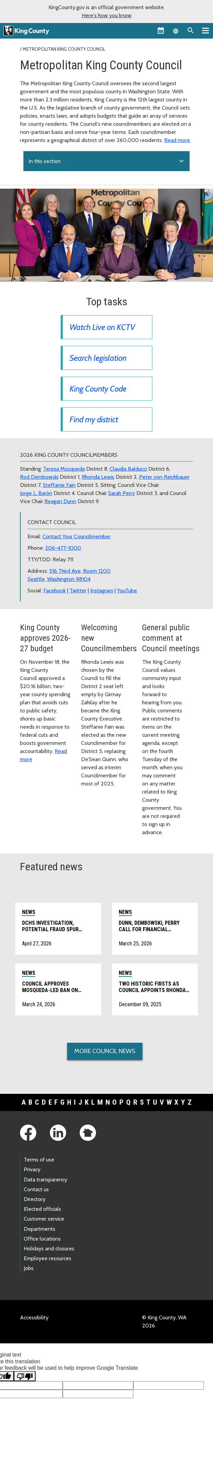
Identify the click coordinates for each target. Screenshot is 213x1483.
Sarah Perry (121, 493)
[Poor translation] (25, 1376)
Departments (39, 1229)
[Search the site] (190, 30)
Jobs (29, 1268)
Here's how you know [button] (107, 15)
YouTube (127, 590)
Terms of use (39, 1159)
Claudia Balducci (128, 469)
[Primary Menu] (205, 30)
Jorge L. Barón (36, 493)
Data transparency (45, 1179)
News (28, 912)
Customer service (44, 1219)
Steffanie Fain (59, 485)
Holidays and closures (49, 1248)
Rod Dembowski (39, 477)
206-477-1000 (63, 548)
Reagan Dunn (60, 501)
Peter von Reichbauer (164, 477)
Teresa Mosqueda (64, 469)
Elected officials (42, 1209)
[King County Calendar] (160, 30)
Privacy (32, 1169)
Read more (177, 140)
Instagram (101, 590)
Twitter (78, 590)
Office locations (42, 1238)
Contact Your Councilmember (76, 536)
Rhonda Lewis (98, 477)
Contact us (36, 1189)
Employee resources (47, 1258)
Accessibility (34, 1317)
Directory (34, 1199)
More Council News (104, 1051)
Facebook (54, 590)
